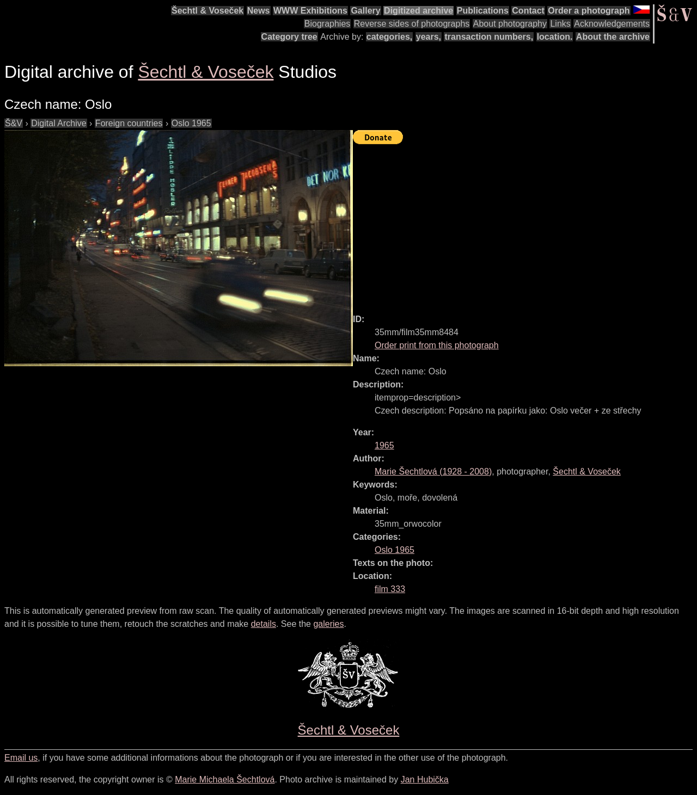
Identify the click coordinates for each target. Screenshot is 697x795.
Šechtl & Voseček (207, 10)
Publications (483, 10)
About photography (510, 23)
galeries (328, 623)
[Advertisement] (525, 224)
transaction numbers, (488, 36)
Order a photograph (588, 10)
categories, (389, 36)
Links (560, 23)
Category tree (289, 36)
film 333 (390, 589)
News (258, 10)
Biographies (327, 23)
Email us (21, 757)
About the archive (613, 36)
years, (428, 36)
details (263, 623)
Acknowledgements (612, 23)
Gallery (365, 10)
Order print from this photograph (437, 345)
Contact (528, 10)
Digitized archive (418, 10)
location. (555, 36)
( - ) (433, 471)
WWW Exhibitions (310, 10)
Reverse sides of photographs (412, 23)
